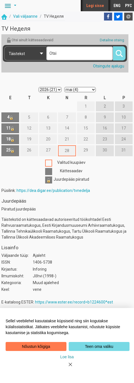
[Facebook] (108, 17)
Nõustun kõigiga (36, 346)
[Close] (67, 368)
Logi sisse (95, 5)
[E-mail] (128, 17)
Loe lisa (67, 357)
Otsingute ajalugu (108, 66)
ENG (117, 5)
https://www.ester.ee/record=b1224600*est (74, 302)
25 (10, 150)
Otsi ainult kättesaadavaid (30, 40)
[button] (9, 5)
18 (10, 139)
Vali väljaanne (25, 16)
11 (10, 128)
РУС (128, 5)
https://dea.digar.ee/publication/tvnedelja (53, 190)
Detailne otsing (112, 40)
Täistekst (17, 53)
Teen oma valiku (99, 346)
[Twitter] (118, 17)
